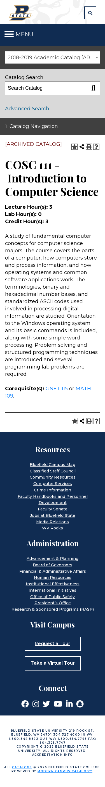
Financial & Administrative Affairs (52, 571)
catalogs (22, 767)
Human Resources (52, 577)
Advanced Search (27, 109)
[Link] (25, 703)
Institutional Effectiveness (53, 583)
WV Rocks (52, 528)
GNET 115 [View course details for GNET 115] (57, 389)
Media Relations (52, 521)
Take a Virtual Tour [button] (53, 663)
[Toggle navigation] (9, 34)
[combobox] (52, 57)
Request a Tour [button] (52, 643)
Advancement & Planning (52, 558)
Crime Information (52, 490)
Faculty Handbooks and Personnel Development (53, 499)
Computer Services (52, 483)
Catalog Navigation (34, 126)
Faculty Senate (52, 509)
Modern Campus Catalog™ (65, 771)
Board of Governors (52, 564)
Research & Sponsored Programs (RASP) (52, 609)
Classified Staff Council (53, 471)
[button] (90, 12)
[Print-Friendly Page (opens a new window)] (89, 147)
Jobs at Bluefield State (52, 515)
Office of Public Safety (52, 596)
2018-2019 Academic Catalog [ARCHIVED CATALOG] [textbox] (54, 57)
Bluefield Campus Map (52, 464)
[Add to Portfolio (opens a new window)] (74, 147)
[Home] (21, 12)
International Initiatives (52, 590)
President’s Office (52, 602)
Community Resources (53, 477)
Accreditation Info (52, 755)
